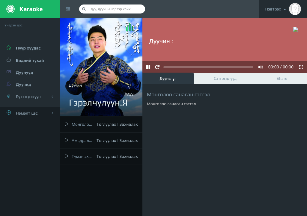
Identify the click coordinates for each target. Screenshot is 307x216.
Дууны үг (167, 78)
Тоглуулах (106, 124)
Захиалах (128, 124)
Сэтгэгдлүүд (225, 78)
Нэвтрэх (283, 9)
